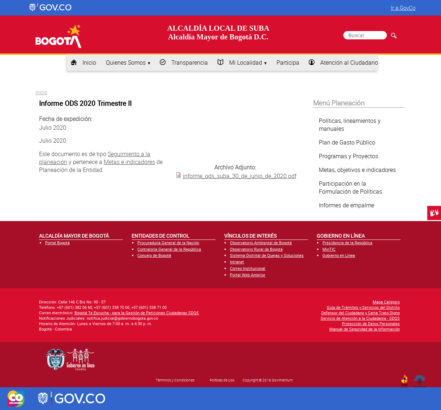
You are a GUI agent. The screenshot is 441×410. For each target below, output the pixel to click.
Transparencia (189, 62)
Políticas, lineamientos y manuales (350, 125)
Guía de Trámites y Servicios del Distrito (363, 307)
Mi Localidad (245, 62)
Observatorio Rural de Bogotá (256, 249)
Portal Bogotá (57, 242)
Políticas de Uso (222, 380)
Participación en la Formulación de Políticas (350, 187)
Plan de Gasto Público (347, 142)
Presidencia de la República (347, 242)
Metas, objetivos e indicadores (357, 170)
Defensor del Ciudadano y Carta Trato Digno (360, 312)
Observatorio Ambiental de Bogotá (261, 242)
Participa (288, 62)
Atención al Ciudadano (349, 62)
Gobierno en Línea (338, 255)
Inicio (89, 62)
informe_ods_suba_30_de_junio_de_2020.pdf (239, 176)
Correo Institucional (247, 268)
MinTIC (328, 249)
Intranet (237, 261)
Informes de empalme (346, 205)
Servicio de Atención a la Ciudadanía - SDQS (360, 318)
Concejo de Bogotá (154, 255)
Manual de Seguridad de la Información (364, 329)
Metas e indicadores (129, 162)
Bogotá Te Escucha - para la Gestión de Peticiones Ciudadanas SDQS (136, 312)
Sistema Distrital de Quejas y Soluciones (267, 255)
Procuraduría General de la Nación (168, 242)
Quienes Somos (126, 62)
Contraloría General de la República (169, 249)
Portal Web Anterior (247, 274)
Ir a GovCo (403, 7)
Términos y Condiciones (175, 380)
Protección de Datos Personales (371, 323)
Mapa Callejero (386, 302)
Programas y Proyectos (348, 156)
